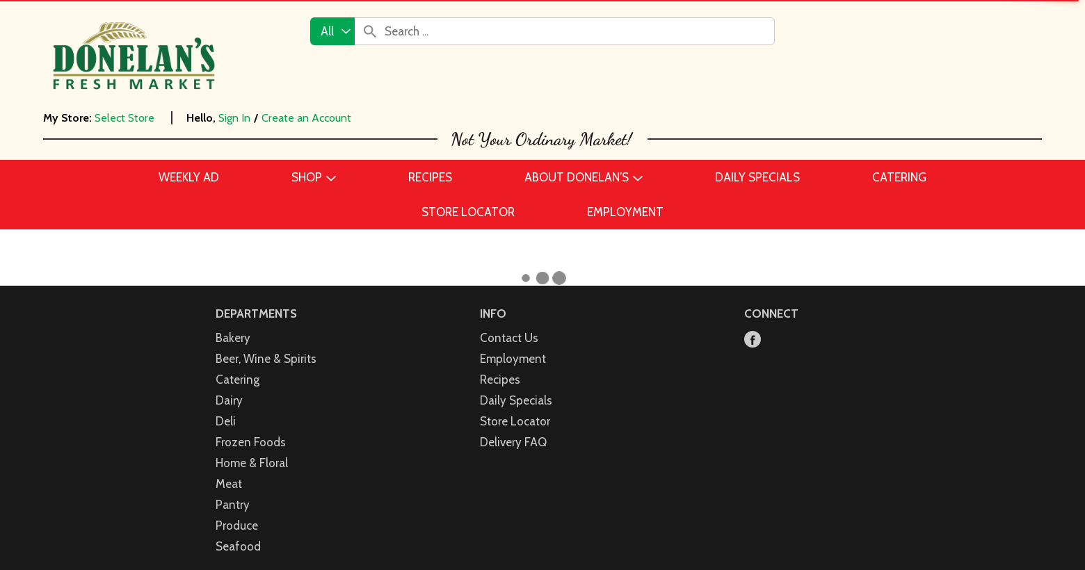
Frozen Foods (251, 442)
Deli (226, 421)
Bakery (233, 338)
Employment (513, 359)
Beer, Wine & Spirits (266, 359)
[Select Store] (126, 117)
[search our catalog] (370, 31)
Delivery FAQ (513, 442)
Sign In (234, 117)
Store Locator (515, 421)
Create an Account (306, 117)
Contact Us (509, 338)
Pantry (233, 505)
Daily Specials (516, 400)
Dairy (229, 400)
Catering (237, 379)
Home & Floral (252, 463)
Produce (237, 525)
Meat (229, 484)
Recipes (500, 379)
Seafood (238, 546)
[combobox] (332, 31)
